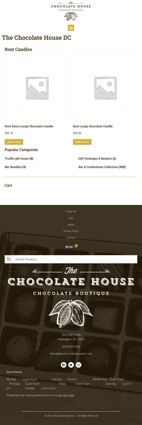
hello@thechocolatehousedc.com (71, 353)
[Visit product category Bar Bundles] (34, 167)
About (71, 224)
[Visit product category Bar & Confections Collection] (108, 167)
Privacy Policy (71, 231)
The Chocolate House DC (36, 37)
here (78, 395)
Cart (71, 218)
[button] (71, 28)
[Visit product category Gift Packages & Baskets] (108, 158)
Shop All (71, 211)
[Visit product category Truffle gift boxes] (34, 158)
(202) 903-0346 (71, 346)
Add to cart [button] (14, 142)
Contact (71, 237)
